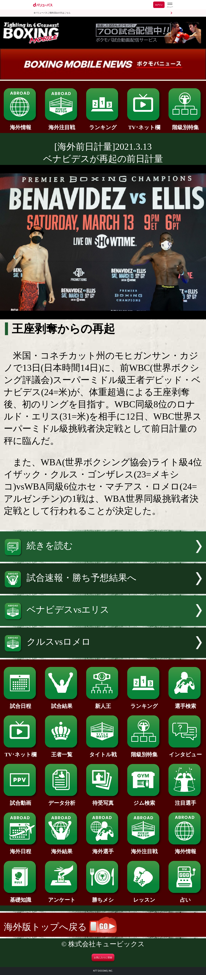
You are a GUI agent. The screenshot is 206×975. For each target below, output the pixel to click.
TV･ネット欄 (144, 124)
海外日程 (20, 848)
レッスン (144, 897)
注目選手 (185, 800)
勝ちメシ (103, 897)
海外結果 (62, 848)
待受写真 (103, 800)
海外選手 (103, 848)
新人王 (103, 703)
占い (185, 897)
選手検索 (185, 703)
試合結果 (62, 703)
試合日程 (20, 703)
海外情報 (20, 124)
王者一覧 (62, 751)
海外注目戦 (62, 124)
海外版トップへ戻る (60, 927)
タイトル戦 (103, 751)
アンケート (62, 897)
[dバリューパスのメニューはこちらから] (169, 5)
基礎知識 (20, 897)
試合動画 (20, 800)
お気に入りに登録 (103, 957)
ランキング (103, 124)
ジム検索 (144, 800)
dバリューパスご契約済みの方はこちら (52, 13)
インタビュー (185, 751)
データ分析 (62, 800)
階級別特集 (185, 124)
